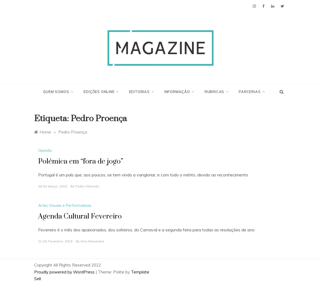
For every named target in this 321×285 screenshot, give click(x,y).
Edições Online (101, 92)
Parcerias (251, 92)
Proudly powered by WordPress (65, 272)
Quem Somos (58, 92)
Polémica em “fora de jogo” (80, 161)
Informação (179, 92)
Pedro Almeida (87, 186)
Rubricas (216, 92)
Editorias (141, 92)
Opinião (45, 150)
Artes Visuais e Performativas (64, 205)
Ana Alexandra (92, 241)
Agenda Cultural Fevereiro (80, 216)
